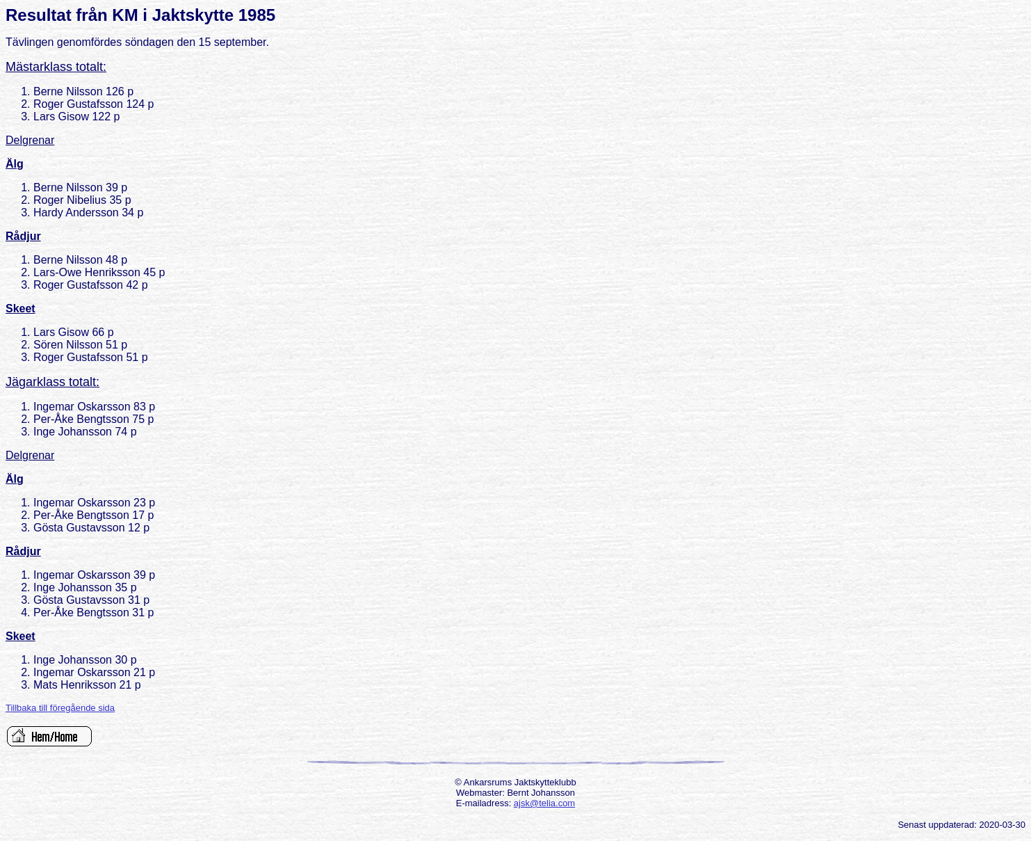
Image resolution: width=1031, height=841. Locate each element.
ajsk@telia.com (544, 803)
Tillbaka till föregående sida (60, 708)
